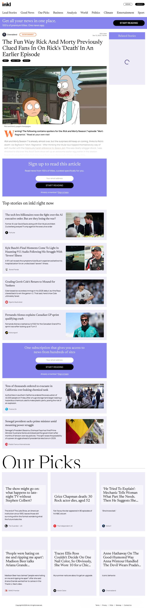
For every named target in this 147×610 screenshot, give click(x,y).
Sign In (127, 4)
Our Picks (43, 12)
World (84, 12)
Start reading (129, 23)
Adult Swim (15, 60)
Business (58, 12)
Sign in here (63, 192)
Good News (27, 12)
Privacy (104, 605)
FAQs (111, 605)
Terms (97, 605)
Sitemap (118, 605)
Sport (141, 12)
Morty (5, 60)
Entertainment (125, 12)
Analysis (72, 12)
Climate (108, 12)
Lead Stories (9, 12)
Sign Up (140, 4)
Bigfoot (26, 60)
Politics (96, 12)
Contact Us (127, 605)
